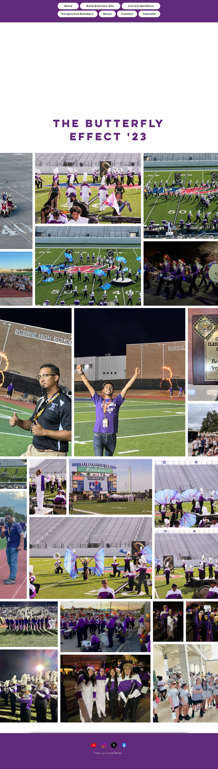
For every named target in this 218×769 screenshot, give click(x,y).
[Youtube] (94, 745)
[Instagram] (104, 745)
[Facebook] (124, 745)
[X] (114, 745)
